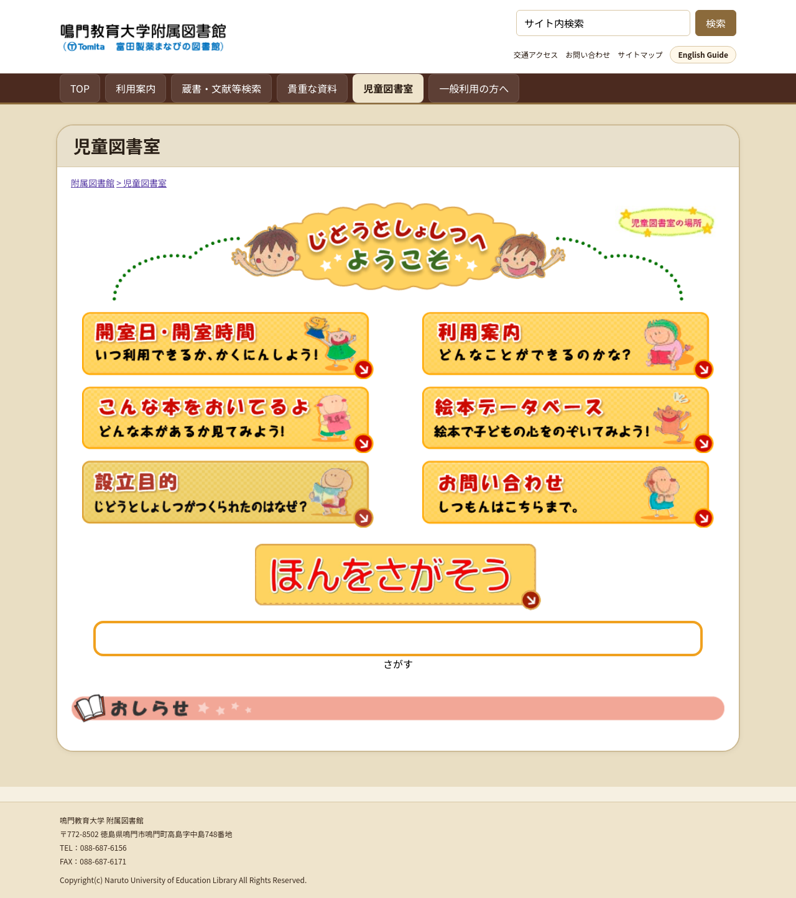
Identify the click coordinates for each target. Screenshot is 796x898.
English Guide (703, 54)
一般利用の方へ (474, 88)
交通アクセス (536, 54)
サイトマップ (640, 54)
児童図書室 (388, 88)
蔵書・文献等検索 (221, 88)
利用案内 (135, 88)
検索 (716, 23)
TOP (80, 88)
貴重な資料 (312, 88)
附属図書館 (92, 182)
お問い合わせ (587, 54)
